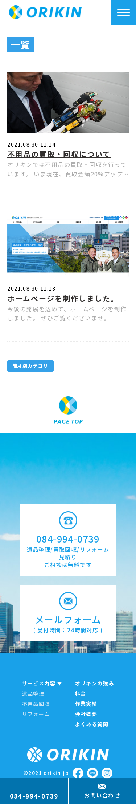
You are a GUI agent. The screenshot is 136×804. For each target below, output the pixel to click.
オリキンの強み (94, 683)
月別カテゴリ (30, 365)
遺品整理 (33, 693)
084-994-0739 (34, 795)
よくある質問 (91, 724)
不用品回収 (36, 703)
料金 (80, 693)
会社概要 (86, 713)
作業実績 (86, 703)
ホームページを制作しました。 (63, 298)
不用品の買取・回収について (59, 154)
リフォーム (36, 713)
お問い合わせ (102, 795)
